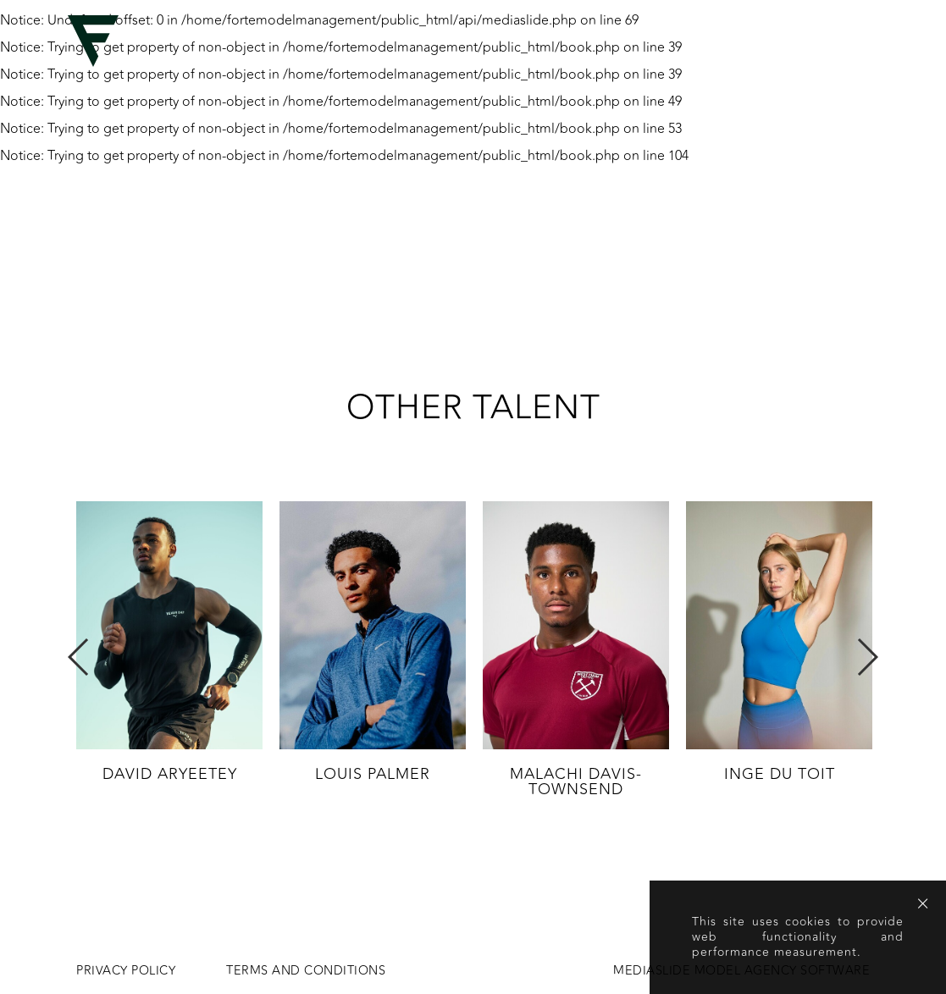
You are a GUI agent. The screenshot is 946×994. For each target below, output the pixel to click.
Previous (79, 657)
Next (866, 657)
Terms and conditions (305, 971)
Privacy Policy (125, 971)
